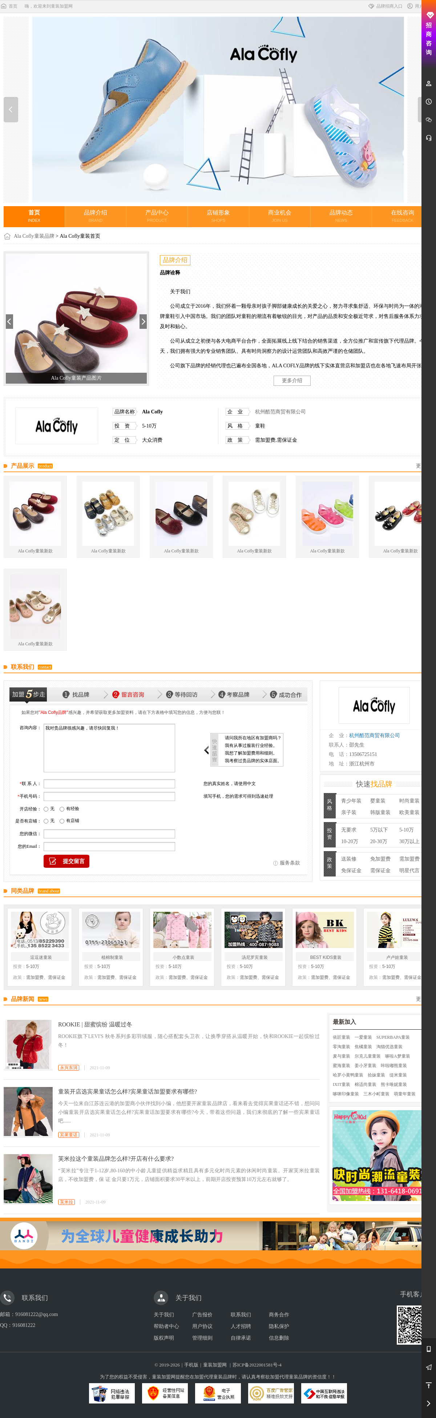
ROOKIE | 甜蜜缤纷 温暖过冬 (95, 1024)
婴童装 (377, 801)
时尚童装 (409, 801)
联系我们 (241, 1314)
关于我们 (164, 1314)
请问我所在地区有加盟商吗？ (253, 737)
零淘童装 (341, 1046)
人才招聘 (241, 1326)
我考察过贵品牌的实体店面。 (253, 760)
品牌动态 (341, 215)
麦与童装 (341, 1056)
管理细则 (202, 1338)
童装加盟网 (215, 1365)
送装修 (348, 859)
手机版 (191, 1365)
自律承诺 (241, 1338)
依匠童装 (341, 1037)
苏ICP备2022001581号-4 (257, 1365)
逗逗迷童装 (41, 957)
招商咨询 (429, 34)
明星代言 (409, 870)
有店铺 (72, 820)
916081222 (23, 1325)
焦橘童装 (363, 1046)
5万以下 (379, 830)
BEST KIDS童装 (326, 957)
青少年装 (351, 801)
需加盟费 (409, 859)
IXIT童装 (341, 1084)
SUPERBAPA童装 (393, 1037)
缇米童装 (398, 1075)
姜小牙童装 (365, 1065)
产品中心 (157, 215)
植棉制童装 (112, 957)
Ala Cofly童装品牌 (34, 236)
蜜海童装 (341, 1065)
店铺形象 (218, 215)
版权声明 (164, 1338)
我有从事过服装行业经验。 (251, 745)
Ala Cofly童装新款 (35, 550)
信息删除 (279, 1338)
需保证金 (380, 870)
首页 (8, 6)
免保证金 (351, 870)
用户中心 (419, 6)
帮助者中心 (166, 1326)
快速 (374, 784)
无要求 (348, 830)
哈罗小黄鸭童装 (348, 1075)
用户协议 (202, 1326)
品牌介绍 (95, 215)
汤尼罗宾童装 (255, 957)
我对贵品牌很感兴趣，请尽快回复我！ (109, 748)
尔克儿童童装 (368, 1056)
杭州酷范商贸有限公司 (280, 411)
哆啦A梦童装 (397, 1056)
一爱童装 (363, 1037)
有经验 (72, 808)
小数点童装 (183, 957)
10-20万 (349, 841)
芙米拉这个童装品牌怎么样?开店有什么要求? (116, 1159)
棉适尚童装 (365, 1084)
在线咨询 (402, 215)
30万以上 (409, 841)
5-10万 (406, 830)
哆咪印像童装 (346, 1093)
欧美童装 (409, 812)
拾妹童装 (376, 1075)
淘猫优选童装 (389, 1046)
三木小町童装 (376, 1093)
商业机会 (279, 215)
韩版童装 (380, 812)
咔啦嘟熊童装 (394, 1065)
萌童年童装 (405, 1093)
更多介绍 (292, 380)
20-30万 (378, 841)
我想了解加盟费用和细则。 (251, 753)
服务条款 (290, 863)
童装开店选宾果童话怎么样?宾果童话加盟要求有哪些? (127, 1091)
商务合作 (279, 1314)
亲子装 (348, 812)
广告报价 (202, 1314)
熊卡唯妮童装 (394, 1084)
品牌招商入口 (385, 6)
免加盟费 (380, 859)
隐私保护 (279, 1326)
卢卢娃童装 (397, 957)
